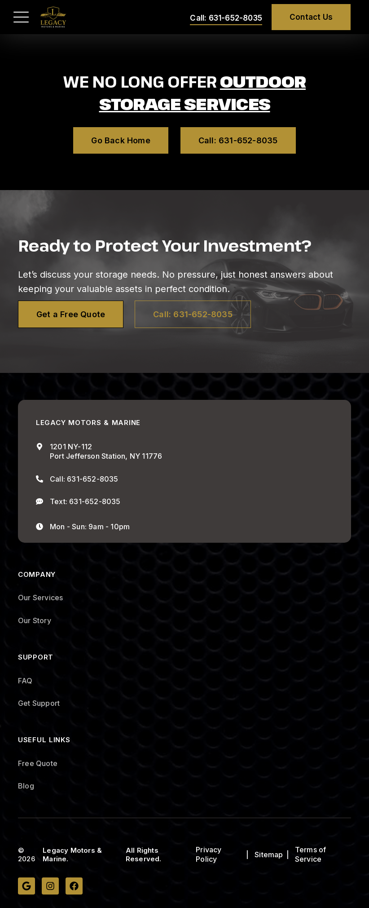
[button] (21, 17)
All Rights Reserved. (144, 855)
